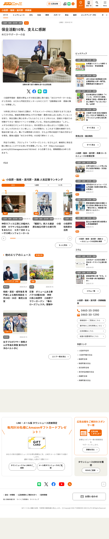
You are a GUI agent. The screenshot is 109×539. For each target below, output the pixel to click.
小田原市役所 (84, 351)
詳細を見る (90, 450)
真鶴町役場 (83, 376)
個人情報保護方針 (9, 499)
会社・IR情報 (10, 495)
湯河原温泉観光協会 (86, 372)
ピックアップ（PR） (89, 15)
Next (70, 238)
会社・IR (88, 5)
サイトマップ (34, 499)
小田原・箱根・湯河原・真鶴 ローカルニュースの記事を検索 (91, 240)
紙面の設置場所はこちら (89, 336)
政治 (66, 15)
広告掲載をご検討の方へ (27, 495)
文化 (31, 15)
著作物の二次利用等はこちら (91, 326)
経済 (75, 15)
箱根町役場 (83, 359)
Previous (4, 238)
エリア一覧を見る (59, 357)
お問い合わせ (91, 496)
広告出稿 (54, 4)
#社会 (5, 163)
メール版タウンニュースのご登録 (50, 466)
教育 (47, 15)
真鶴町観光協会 (85, 380)
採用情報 (43, 495)
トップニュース (19, 15)
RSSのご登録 (90, 470)
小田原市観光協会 (85, 355)
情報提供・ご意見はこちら (90, 320)
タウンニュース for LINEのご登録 (22, 466)
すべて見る (91, 128)
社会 (39, 15)
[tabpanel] (37, 62)
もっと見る (63, 245)
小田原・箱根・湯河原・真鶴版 (16, 10)
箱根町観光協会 (85, 363)
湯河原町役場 (84, 368)
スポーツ (57, 15)
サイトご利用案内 (23, 499)
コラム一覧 (91, 291)
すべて (5, 15)
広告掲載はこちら (86, 331)
